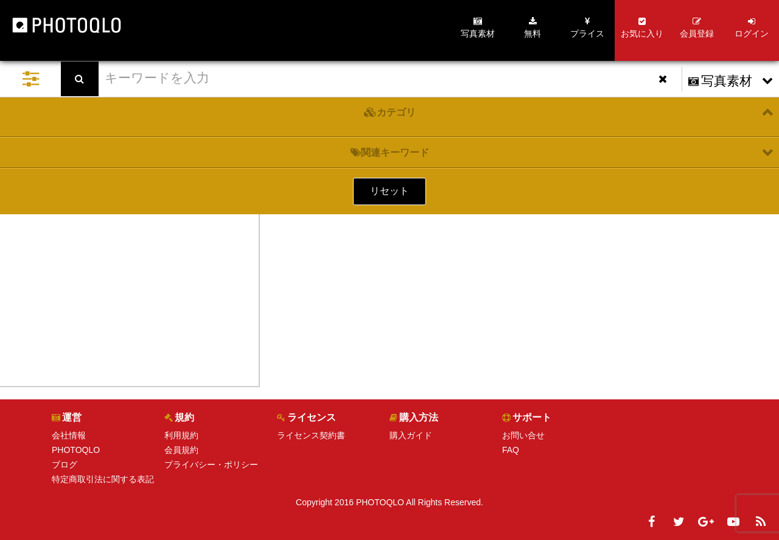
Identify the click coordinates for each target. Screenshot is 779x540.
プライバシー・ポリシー (211, 464)
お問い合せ (523, 435)
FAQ (510, 450)
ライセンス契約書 (311, 435)
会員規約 (181, 450)
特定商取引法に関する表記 (103, 479)
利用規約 (181, 435)
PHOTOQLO (76, 450)
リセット (389, 191)
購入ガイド (411, 435)
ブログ (64, 464)
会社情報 (69, 435)
